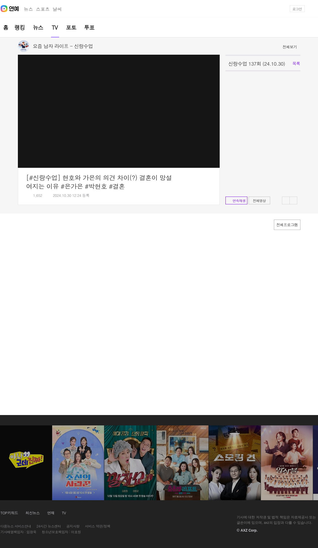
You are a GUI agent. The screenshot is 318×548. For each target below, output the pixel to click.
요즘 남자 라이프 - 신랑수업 (63, 46)
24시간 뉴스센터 (49, 526)
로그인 (297, 8)
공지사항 (73, 526)
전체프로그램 (287, 224)
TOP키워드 (9, 512)
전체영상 (259, 200)
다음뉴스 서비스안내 (16, 526)
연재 (50, 512)
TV (64, 512)
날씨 (57, 9)
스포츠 (43, 9)
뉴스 (28, 9)
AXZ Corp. (249, 530)
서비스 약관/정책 (97, 526)
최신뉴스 (32, 512)
